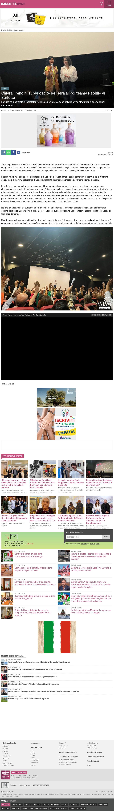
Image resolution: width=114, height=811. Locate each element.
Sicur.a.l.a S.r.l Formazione (68, 762)
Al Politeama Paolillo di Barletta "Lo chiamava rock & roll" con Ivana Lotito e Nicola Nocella (42, 484)
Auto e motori (91, 745)
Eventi (5, 761)
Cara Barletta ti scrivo (66, 760)
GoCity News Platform (41, 785)
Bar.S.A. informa (92, 743)
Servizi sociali (7, 763)
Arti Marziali (35, 760)
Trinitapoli (80, 808)
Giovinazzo (74, 805)
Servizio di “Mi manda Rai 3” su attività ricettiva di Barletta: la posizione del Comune (35, 583)
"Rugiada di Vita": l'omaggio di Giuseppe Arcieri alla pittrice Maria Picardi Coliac (42, 518)
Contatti (13, 785)
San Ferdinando (41, 808)
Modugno (5, 808)
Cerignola (55, 805)
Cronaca (6, 751)
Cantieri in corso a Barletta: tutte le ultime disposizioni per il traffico (33, 569)
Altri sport (62, 748)
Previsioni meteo (93, 761)
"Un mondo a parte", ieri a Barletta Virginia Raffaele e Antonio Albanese (70, 518)
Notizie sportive (36, 747)
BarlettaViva (14, 4)
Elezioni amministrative (95, 757)
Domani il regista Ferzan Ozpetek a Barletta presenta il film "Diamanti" (14, 518)
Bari (20, 805)
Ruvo (31, 808)
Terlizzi (64, 808)
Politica (5, 753)
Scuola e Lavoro (8, 766)
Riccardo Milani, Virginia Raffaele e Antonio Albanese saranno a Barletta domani (97, 519)
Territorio (6, 758)
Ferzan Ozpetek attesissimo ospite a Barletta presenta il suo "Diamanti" (99, 482)
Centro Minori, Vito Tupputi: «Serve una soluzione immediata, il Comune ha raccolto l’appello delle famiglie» (91, 584)
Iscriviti (106, 537)
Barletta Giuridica (65, 765)
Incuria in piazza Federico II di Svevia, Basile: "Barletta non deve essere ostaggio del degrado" (91, 556)
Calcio (33, 750)
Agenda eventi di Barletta (68, 752)
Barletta (5, 805)
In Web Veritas (92, 748)
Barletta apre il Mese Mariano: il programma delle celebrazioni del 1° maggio (91, 611)
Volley (33, 755)
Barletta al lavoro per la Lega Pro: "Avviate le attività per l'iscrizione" (91, 569)
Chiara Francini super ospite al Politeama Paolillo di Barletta (24, 315)
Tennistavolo (35, 763)
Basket (33, 753)
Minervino (103, 805)
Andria (14, 805)
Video (89, 765)
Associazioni (35, 743)
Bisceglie (28, 805)
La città (5, 748)
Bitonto (37, 805)
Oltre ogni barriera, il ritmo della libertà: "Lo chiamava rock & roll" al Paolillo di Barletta (13, 484)
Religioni (6, 746)
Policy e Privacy (24, 785)
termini (84, 544)
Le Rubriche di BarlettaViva (68, 757)
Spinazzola (54, 808)
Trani (72, 808)
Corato (64, 805)
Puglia (24, 808)
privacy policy (95, 544)
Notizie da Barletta (9, 743)
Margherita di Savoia (88, 805)
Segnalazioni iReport (94, 752)
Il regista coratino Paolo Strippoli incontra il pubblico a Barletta (71, 482)
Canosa (46, 805)
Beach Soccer (63, 745)
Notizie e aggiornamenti (15, 30)
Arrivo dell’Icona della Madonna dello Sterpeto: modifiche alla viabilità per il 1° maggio (33, 612)
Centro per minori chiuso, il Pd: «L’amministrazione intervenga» (29, 555)
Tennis (33, 758)
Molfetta (15, 808)
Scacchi (33, 765)
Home (3, 30)
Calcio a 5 (62, 743)
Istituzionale (7, 756)
